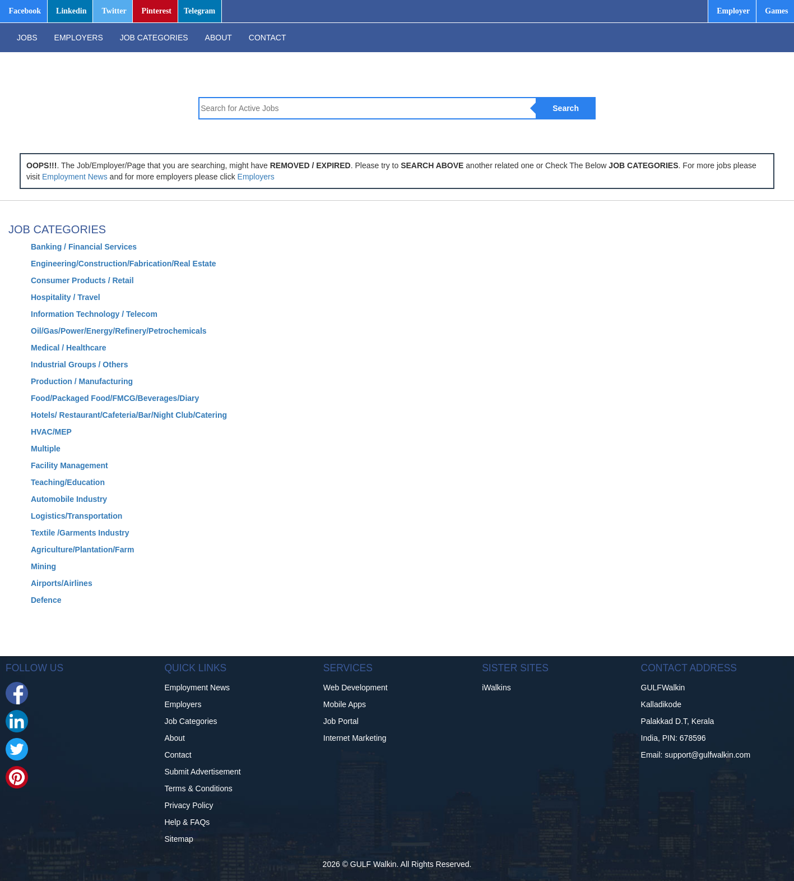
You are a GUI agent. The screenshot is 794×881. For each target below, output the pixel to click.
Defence (46, 600)
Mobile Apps (344, 704)
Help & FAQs (187, 822)
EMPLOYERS (78, 37)
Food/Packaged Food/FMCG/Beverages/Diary (115, 398)
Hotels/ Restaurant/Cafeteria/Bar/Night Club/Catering (129, 414)
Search (565, 108)
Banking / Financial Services (84, 246)
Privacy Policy (188, 805)
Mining (43, 566)
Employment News (75, 176)
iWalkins (496, 687)
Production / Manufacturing (82, 381)
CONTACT (267, 37)
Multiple (46, 448)
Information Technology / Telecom (94, 314)
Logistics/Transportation (76, 515)
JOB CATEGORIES (154, 37)
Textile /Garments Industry (80, 532)
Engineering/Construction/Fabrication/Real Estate (123, 263)
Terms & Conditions (198, 788)
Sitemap (178, 838)
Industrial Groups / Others (79, 364)
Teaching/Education (68, 482)
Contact (177, 754)
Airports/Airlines (61, 583)
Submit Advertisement (202, 771)
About (174, 738)
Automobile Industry (69, 499)
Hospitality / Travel (65, 297)
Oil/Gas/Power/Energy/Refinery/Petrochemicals (119, 330)
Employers (256, 176)
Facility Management (69, 465)
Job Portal (341, 721)
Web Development (355, 687)
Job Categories (190, 721)
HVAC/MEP (51, 431)
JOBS (27, 37)
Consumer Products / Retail (82, 280)
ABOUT (218, 37)
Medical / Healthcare (68, 347)
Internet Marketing (355, 738)
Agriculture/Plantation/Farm (82, 549)
